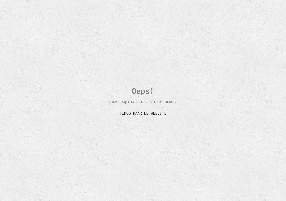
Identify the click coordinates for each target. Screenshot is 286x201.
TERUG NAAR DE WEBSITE (143, 113)
